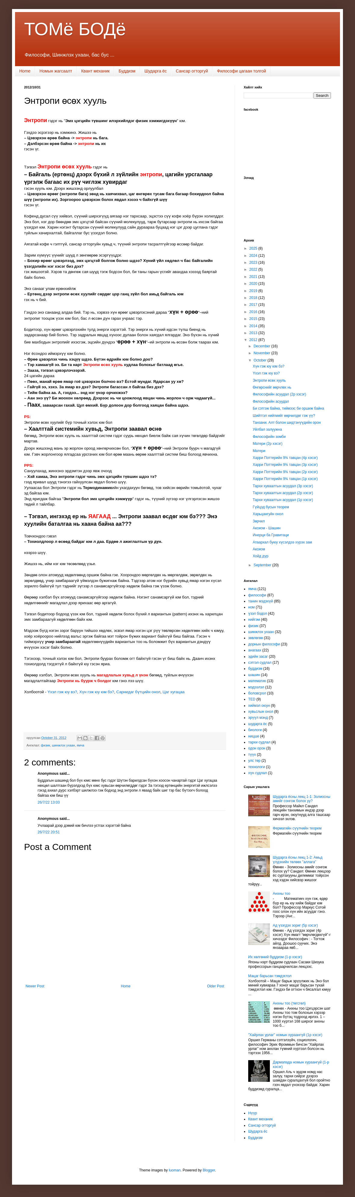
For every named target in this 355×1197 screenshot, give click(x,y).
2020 (253, 284)
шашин (254, 675)
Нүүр (252, 1113)
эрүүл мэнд (258, 717)
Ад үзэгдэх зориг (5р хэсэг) (295, 925)
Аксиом (259, 549)
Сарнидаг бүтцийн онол (138, 692)
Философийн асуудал (271, 401)
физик (45, 745)
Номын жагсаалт (55, 71)
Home (24, 71)
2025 (253, 248)
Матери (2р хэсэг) (267, 444)
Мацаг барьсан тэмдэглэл (270, 976)
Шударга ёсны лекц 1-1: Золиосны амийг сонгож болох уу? (301, 799)
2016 (253, 312)
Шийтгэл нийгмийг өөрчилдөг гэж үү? (284, 416)
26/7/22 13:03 (49, 802)
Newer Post (35, 986)
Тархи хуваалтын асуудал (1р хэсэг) (283, 500)
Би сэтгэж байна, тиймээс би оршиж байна (288, 408)
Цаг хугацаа (173, 692)
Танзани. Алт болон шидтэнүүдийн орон (287, 422)
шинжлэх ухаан (63, 745)
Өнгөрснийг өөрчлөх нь (272, 387)
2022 (253, 269)
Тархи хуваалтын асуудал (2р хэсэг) (283, 493)
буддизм (255, 668)
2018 (253, 298)
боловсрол (257, 693)
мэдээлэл (256, 687)
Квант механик (95, 71)
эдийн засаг (258, 656)
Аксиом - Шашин (266, 528)
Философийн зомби (269, 437)
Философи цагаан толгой (241, 71)
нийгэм (254, 619)
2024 (253, 256)
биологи (255, 730)
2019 (253, 291)
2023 (253, 262)
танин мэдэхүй (260, 601)
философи (257, 595)
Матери (259, 451)
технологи (256, 767)
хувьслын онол (260, 711)
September (263, 565)
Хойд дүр (260, 556)
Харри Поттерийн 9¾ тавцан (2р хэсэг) (285, 472)
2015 (253, 319)
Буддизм (127, 71)
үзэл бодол (257, 613)
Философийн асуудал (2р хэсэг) (279, 394)
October (260, 360)
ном (251, 607)
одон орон (256, 748)
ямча (80, 745)
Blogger (209, 1170)
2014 (253, 326)
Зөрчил (259, 521)
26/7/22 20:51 (49, 832)
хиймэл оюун (259, 705)
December (262, 346)
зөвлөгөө (255, 638)
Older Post (215, 986)
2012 (253, 340)
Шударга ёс (155, 71)
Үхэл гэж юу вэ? (62, 692)
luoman (175, 1170)
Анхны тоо (281, 893)
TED (251, 699)
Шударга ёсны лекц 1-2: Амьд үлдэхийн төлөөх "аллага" (298, 859)
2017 (253, 305)
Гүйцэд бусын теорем (271, 507)
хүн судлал (257, 773)
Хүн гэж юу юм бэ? (96, 692)
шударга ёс (257, 724)
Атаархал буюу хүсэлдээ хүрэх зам (282, 542)
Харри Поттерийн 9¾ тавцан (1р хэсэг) (285, 479)
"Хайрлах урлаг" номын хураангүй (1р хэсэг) (285, 1035)
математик (257, 681)
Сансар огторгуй (192, 71)
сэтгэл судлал (259, 662)
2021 (253, 277)
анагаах (254, 650)
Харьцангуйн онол (268, 514)
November (262, 353)
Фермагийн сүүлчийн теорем (297, 828)
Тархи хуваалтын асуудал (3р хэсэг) (283, 486)
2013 (253, 333)
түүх (252, 754)
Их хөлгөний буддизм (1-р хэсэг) (275, 957)
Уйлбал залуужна (267, 429)
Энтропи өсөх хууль (269, 380)
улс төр (254, 761)
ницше (253, 736)
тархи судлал (259, 742)
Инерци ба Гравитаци (271, 535)
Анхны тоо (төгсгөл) (289, 1003)
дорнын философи (264, 644)
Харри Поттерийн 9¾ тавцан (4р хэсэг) (285, 458)
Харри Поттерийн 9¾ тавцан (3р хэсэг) (285, 465)
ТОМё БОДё (75, 29)
